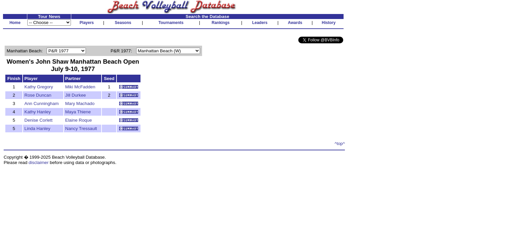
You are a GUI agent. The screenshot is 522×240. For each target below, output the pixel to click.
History (329, 22)
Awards (295, 22)
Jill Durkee (75, 95)
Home (14, 22)
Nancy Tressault (81, 128)
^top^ (340, 143)
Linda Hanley (37, 128)
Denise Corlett (38, 120)
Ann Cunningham (41, 103)
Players (87, 22)
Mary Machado (80, 103)
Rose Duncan (37, 95)
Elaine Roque (78, 120)
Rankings (221, 22)
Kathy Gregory (38, 86)
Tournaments (170, 22)
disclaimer (39, 162)
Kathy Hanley (37, 111)
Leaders (259, 22)
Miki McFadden (80, 86)
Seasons (123, 22)
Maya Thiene (78, 111)
